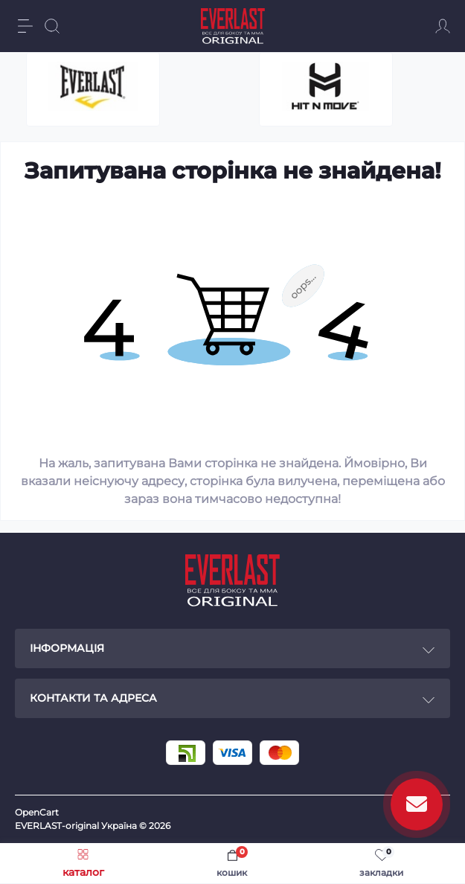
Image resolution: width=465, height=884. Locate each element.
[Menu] (25, 26)
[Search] (52, 26)
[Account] (442, 26)
